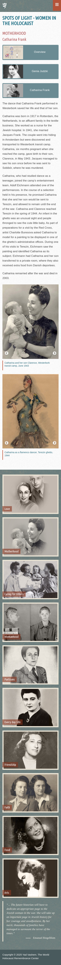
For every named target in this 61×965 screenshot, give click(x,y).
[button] (6, 353)
